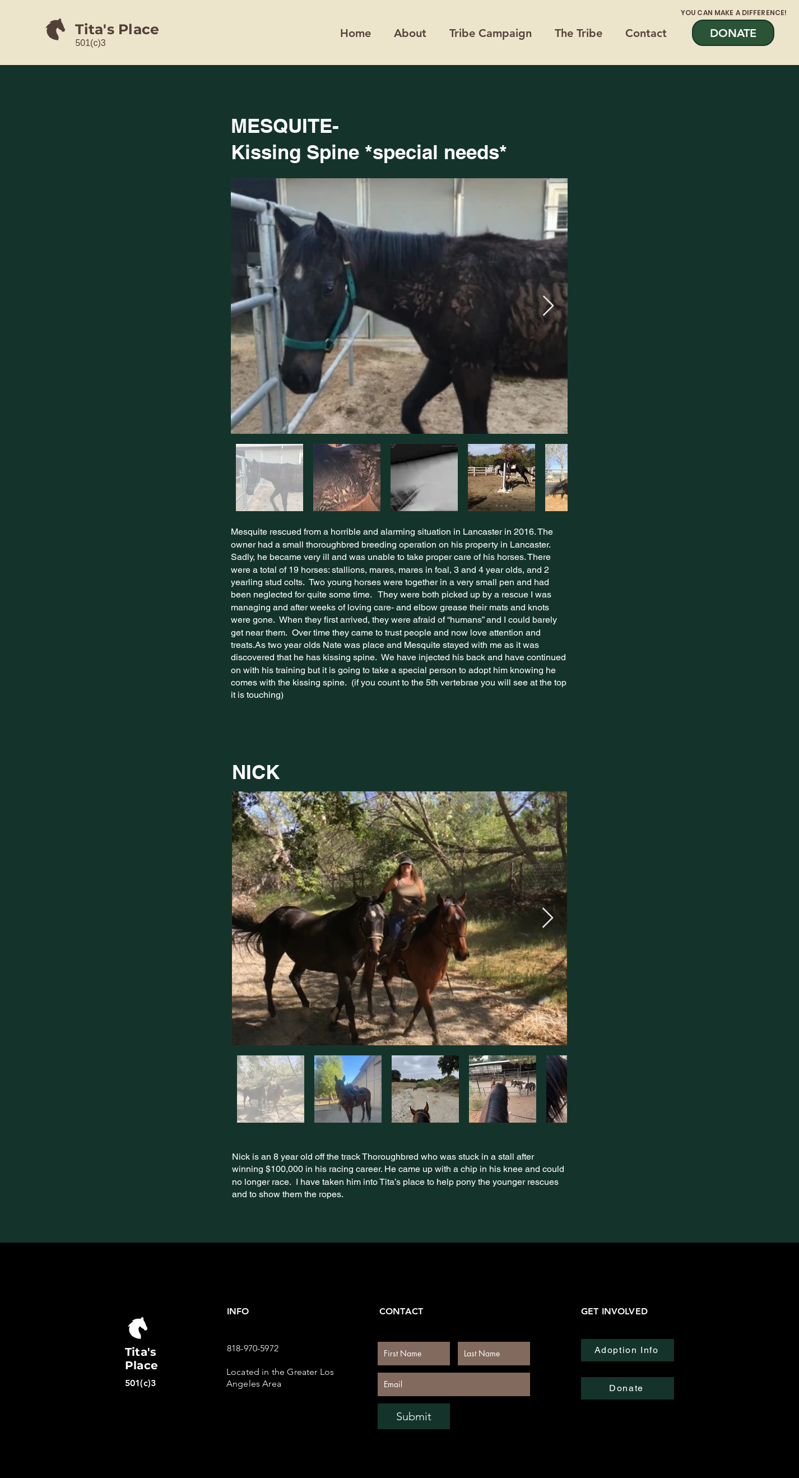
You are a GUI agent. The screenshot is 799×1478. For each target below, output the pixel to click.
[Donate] (627, 1388)
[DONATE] (733, 33)
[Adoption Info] (627, 1350)
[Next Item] (548, 306)
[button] (581, 33)
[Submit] (414, 1416)
